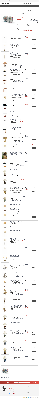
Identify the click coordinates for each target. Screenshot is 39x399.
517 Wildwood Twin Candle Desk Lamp (16, 102)
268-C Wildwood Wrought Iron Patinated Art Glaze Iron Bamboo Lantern (16, 78)
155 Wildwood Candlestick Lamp (15, 69)
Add (34, 44)
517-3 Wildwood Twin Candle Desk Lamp (13, 120)
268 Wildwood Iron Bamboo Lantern (16, 86)
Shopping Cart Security (28, 391)
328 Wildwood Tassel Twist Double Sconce (16, 94)
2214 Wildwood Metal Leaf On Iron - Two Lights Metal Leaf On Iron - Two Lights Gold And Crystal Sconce (17, 289)
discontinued (19, 19)
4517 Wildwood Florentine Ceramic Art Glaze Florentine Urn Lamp (16, 314)
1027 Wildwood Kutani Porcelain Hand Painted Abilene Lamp (15, 196)
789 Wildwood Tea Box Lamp (14, 187)
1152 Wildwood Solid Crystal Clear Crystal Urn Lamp (14, 239)
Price (25, 44)
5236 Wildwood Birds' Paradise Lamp (16, 347)
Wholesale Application (34, 387)
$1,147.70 (22, 17)
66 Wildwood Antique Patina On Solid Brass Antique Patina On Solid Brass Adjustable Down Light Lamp (17, 53)
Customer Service (29, 387)
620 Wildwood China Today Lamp (13, 170)
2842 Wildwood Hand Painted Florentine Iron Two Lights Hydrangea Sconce (16, 306)
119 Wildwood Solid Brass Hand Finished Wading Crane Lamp (15, 61)
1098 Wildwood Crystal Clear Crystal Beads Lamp (14, 222)
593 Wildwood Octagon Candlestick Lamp (16, 144)
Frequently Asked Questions (20, 387)
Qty (32, 37)
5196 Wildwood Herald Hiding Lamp (15, 330)
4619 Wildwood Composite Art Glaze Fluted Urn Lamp (15, 323)
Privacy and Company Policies (29, 393)
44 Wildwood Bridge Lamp (14, 44)
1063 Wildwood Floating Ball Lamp (15, 213)
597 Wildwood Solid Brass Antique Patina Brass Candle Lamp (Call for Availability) (16, 161)
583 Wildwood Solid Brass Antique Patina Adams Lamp (15, 128)
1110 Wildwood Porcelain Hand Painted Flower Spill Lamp (15, 231)
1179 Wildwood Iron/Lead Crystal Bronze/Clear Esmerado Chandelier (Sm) (16, 272)
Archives (19, 385)
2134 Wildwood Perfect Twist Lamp (15, 280)
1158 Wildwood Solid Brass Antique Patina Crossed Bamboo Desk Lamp (16, 256)
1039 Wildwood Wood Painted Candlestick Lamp (15, 205)
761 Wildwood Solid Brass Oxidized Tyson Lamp (14, 178)
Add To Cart (34, 73)
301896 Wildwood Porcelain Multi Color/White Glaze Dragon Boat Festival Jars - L (5, 378)
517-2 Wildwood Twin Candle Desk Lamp (13, 112)
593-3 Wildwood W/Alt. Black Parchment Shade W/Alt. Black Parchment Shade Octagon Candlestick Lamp (16, 153)
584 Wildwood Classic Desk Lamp (15, 135)
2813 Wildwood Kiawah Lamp (14, 297)
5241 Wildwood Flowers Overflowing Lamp (17, 355)
